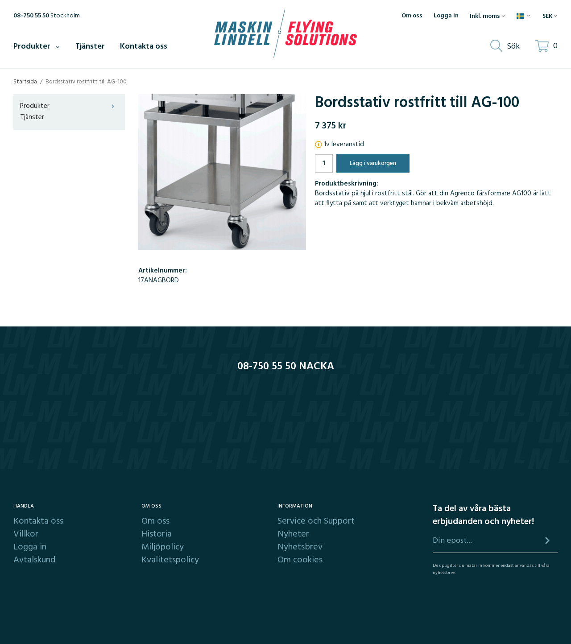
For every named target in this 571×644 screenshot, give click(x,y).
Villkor (25, 534)
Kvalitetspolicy (170, 560)
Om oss (411, 16)
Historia (156, 534)
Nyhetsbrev (300, 547)
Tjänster (90, 46)
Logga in (446, 16)
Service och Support (316, 521)
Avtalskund (34, 560)
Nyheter (293, 534)
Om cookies (300, 560)
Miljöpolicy (162, 547)
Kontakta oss (143, 46)
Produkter (36, 46)
